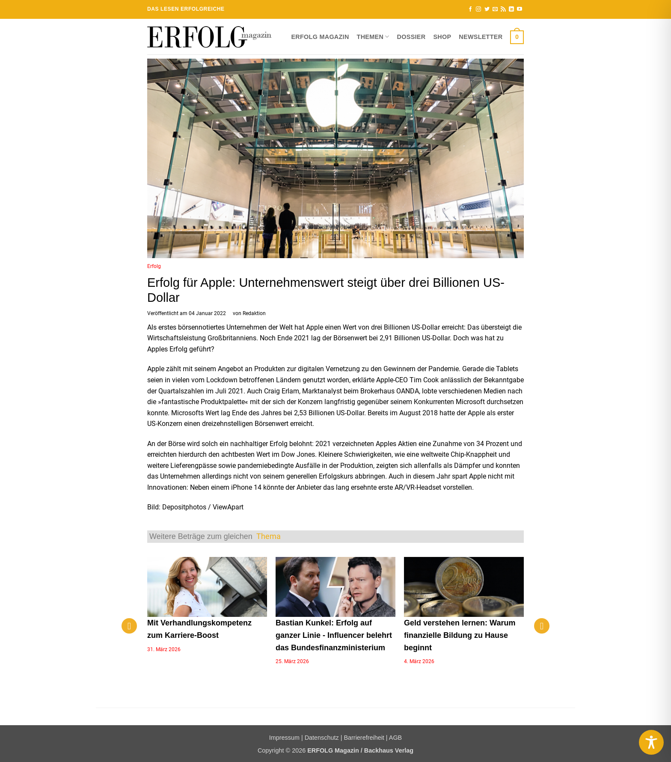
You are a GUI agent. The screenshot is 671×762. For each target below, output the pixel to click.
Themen (373, 37)
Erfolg (154, 266)
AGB (395, 737)
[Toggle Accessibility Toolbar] (651, 742)
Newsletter (480, 36)
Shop (442, 36)
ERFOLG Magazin (320, 36)
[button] (517, 36)
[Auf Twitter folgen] (487, 9)
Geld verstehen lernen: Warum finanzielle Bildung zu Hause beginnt (459, 635)
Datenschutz (322, 737)
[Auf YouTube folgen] (519, 9)
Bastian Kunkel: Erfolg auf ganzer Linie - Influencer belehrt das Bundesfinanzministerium (334, 635)
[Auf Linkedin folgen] (511, 9)
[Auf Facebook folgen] (470, 9)
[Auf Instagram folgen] (478, 9)
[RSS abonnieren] (503, 9)
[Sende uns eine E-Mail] (495, 9)
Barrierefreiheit (364, 737)
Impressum (284, 737)
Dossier (411, 36)
